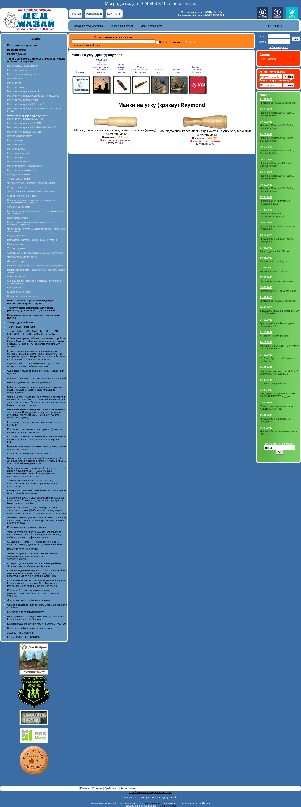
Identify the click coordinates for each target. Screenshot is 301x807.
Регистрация (94, 13)
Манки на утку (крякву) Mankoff (23, 91)
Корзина (97, 788)
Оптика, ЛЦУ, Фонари (18, 207)
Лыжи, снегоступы (16, 261)
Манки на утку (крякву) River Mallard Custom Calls (33, 127)
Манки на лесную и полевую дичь (24, 166)
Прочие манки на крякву (19, 136)
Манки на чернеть (16, 157)
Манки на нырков (16, 149)
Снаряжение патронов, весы (22, 196)
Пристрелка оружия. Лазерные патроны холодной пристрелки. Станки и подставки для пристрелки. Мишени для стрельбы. (36, 500)
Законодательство (151, 26)
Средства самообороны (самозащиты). (29, 453)
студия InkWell (168, 805)
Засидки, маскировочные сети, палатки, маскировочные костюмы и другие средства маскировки (32, 483)
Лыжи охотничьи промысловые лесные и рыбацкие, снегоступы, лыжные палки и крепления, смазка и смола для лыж (37, 520)
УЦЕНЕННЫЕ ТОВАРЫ (20, 632)
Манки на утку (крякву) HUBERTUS (25, 119)
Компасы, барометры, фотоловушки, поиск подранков (35, 265)
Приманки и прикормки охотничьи (26, 527)
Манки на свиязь (16, 144)
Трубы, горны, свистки (18, 179)
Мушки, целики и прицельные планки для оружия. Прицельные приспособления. (36, 617)
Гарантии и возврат (122, 26)
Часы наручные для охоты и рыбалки (28, 382)
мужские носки (153, 803)
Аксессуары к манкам (18, 174)
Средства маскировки (18, 187)
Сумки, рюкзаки (15, 244)
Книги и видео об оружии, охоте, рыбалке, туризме (36, 623)
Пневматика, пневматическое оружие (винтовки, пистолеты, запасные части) (35, 430)
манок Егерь (93, 45)
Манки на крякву (15, 87)
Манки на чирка (15, 140)
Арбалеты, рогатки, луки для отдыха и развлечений (36, 378)
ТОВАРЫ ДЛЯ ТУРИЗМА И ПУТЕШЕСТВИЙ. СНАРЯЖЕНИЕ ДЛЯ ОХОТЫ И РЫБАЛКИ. (33, 332)
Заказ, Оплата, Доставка (88, 26)
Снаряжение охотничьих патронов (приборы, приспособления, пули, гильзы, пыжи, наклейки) (34, 543)
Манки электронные (17, 70)
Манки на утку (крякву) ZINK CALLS (25, 123)
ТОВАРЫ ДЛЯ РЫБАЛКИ (21, 326)
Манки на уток (14, 83)
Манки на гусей (15, 78)
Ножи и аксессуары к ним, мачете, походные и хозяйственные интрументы (31, 201)
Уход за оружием (16, 248)
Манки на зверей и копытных (22, 170)
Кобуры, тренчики (16, 235)
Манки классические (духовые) (23, 74)
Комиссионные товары (19, 292)
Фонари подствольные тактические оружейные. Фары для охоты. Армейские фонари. (34, 564)
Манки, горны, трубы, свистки (22, 66)
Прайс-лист (112, 788)
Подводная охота (16, 276)
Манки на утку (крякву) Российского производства (33, 95)
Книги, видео (14, 287)
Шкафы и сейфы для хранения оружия (29, 628)
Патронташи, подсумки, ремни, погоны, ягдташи (32, 240)
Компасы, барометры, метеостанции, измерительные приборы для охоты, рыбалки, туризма (33, 593)
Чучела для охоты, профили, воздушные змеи (31, 183)
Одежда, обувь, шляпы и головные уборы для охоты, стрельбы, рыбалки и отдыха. (33, 365)
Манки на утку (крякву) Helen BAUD (25, 104)
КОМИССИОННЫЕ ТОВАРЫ (23, 637)
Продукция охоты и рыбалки (22, 296)
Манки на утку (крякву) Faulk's (22, 100)
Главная (76, 13)
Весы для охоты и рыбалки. (23, 549)
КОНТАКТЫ (114, 13)
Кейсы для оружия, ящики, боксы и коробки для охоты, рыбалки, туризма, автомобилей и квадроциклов (34, 390)
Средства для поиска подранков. (26, 612)
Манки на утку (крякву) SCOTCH (24, 131)
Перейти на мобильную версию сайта (150, 792)
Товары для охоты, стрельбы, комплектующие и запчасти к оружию (101, 65)
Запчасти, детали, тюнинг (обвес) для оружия (31, 191)
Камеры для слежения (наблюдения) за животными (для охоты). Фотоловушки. (36, 492)
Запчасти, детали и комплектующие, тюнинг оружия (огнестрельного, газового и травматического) (32, 556)
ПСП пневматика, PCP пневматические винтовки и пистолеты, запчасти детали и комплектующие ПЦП (36, 439)
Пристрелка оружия (17, 218)
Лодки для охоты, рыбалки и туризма (28, 600)
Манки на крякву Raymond (197, 69)
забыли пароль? (278, 47)
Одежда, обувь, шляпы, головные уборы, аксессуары (35, 253)
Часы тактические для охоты (22, 257)
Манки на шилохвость (18, 153)
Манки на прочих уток (18, 161)
